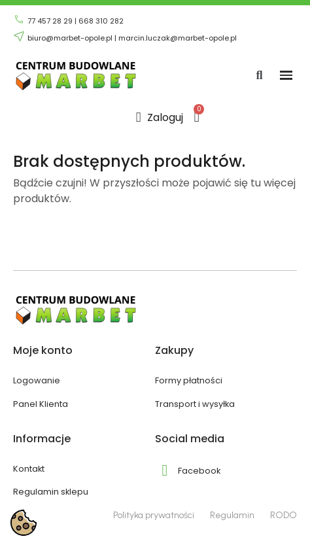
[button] (259, 75)
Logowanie (36, 380)
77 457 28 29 (50, 21)
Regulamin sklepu (50, 491)
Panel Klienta (40, 404)
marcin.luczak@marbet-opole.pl (177, 38)
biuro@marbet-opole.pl (69, 38)
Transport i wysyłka (195, 404)
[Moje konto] (160, 117)
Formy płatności (188, 380)
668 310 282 (101, 21)
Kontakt (28, 468)
